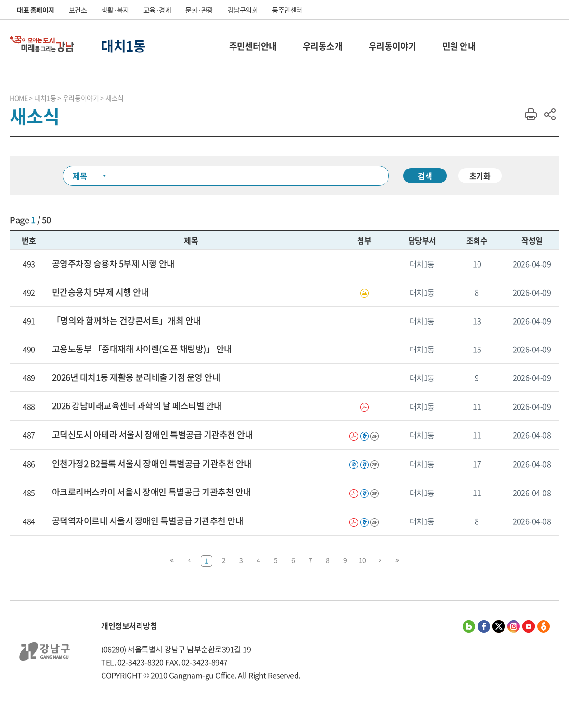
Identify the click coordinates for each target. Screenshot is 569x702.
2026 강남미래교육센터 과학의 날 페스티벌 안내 (137, 406)
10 (362, 560)
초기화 (480, 176)
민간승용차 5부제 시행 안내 (100, 292)
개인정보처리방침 (129, 625)
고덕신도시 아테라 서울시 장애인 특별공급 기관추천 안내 (152, 434)
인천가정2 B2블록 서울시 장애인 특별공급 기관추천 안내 (152, 463)
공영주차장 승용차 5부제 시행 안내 (113, 264)
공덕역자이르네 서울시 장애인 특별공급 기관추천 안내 (147, 521)
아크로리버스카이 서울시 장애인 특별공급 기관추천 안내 (151, 492)
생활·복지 (115, 9)
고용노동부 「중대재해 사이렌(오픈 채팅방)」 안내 (142, 349)
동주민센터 (287, 9)
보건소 (78, 9)
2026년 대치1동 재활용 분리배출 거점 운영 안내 (136, 377)
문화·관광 (199, 9)
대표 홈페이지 (35, 9)
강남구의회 (243, 9)
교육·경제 (157, 9)
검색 (425, 176)
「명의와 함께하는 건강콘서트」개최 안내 (126, 320)
